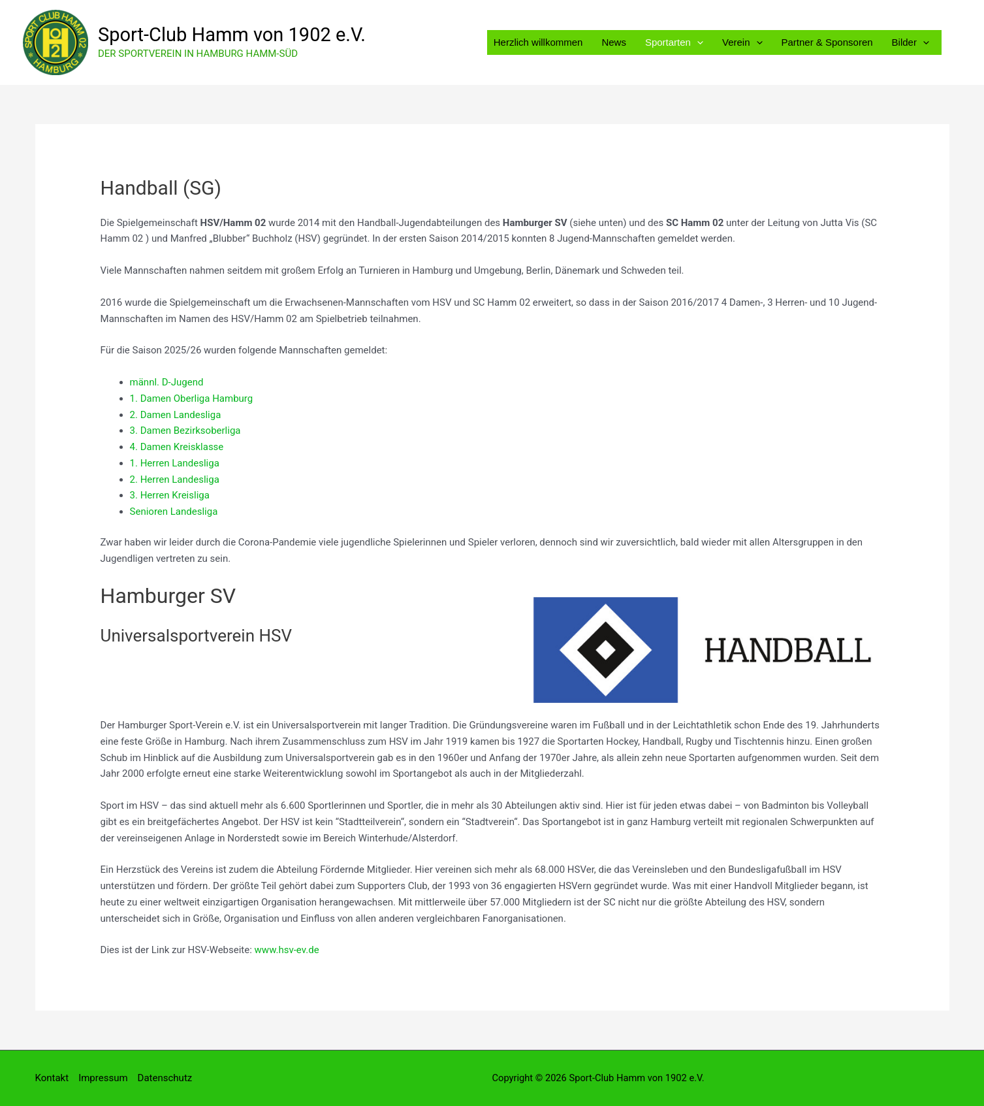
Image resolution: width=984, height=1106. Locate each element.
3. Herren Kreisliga (170, 495)
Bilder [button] (910, 42)
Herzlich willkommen (541, 42)
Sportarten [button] (676, 42)
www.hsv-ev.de (287, 950)
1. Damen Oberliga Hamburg (191, 398)
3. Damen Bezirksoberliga (187, 430)
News (616, 42)
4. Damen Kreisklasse (177, 447)
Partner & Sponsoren (828, 42)
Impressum (102, 1078)
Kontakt (52, 1078)
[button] (699, 42)
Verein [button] (743, 42)
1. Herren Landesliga (174, 463)
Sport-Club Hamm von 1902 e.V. (232, 35)
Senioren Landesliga (174, 511)
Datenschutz (165, 1078)
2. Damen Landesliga (175, 415)
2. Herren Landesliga (174, 479)
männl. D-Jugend (167, 382)
